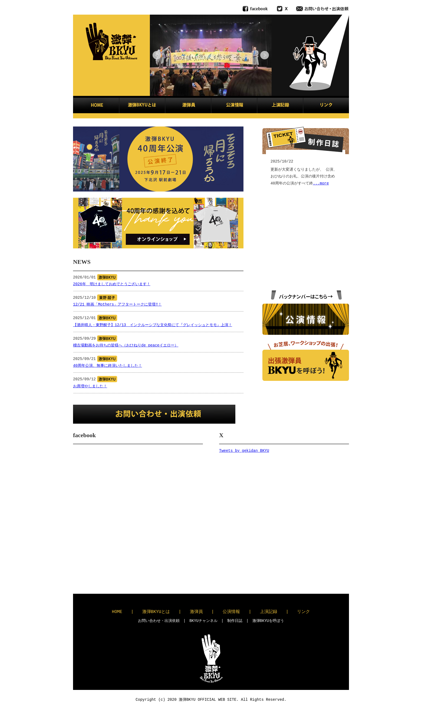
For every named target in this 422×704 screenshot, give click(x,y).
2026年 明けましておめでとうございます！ (111, 284)
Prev (157, 55)
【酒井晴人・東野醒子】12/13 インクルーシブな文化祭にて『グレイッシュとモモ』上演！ (152, 325)
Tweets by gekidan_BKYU (244, 450)
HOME (117, 612)
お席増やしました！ (90, 386)
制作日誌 (234, 620)
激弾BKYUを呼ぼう (268, 620)
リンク (303, 612)
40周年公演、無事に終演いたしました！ (107, 365)
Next (264, 55)
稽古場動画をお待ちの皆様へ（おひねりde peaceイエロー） (125, 345)
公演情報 (231, 612)
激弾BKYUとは (156, 612)
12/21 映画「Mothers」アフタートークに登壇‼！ (117, 304)
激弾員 (196, 612)
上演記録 (268, 612)
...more (321, 183)
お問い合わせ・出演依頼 (159, 620)
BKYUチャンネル (203, 620)
